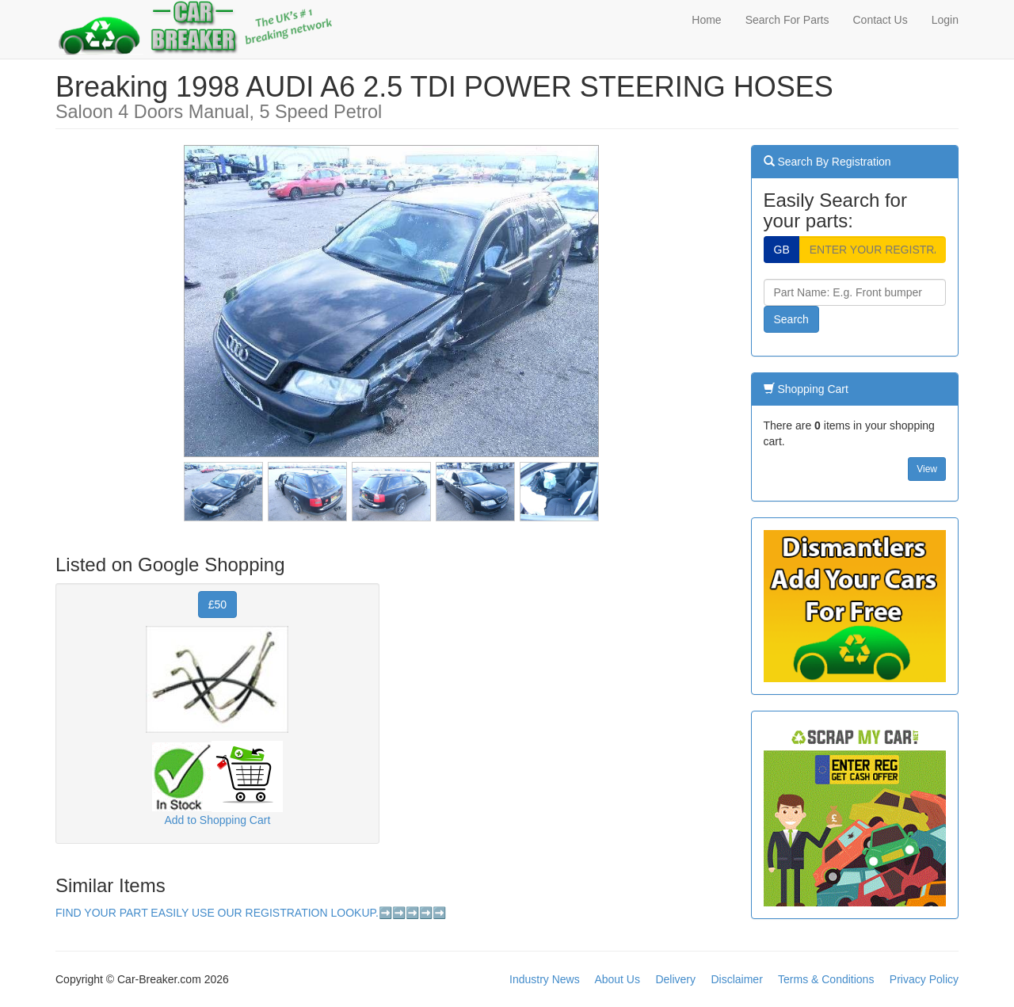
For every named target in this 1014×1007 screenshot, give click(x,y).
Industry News (544, 979)
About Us (617, 979)
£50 (217, 604)
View (927, 469)
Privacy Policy (924, 979)
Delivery (675, 979)
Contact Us (879, 19)
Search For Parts (787, 19)
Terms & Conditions (826, 979)
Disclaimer (736, 979)
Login (945, 19)
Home (706, 19)
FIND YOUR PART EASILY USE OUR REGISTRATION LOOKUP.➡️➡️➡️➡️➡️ (250, 912)
